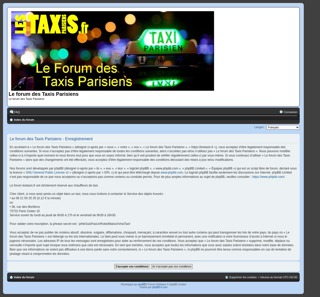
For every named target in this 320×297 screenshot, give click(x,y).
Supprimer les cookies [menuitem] (243, 277)
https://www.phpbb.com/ (268, 177)
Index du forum (24, 119)
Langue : (259, 127)
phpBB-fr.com (160, 287)
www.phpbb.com (172, 172)
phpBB (142, 284)
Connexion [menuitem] (290, 112)
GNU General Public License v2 (47, 172)
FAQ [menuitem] (17, 112)
